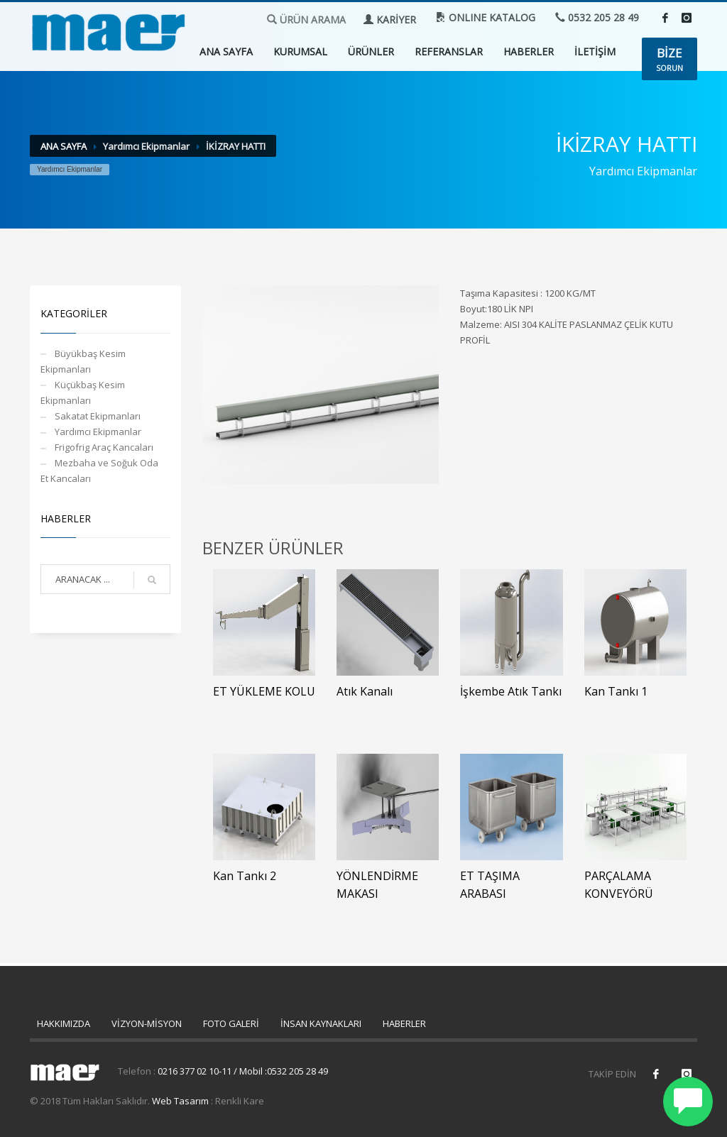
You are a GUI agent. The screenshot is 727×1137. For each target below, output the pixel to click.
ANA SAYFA (226, 51)
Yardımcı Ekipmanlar (98, 431)
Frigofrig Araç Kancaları (104, 447)
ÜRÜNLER (371, 51)
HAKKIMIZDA (63, 1023)
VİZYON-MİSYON (146, 1023)
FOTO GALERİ (231, 1023)
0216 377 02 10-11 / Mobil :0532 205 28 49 (243, 1071)
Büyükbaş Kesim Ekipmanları (83, 361)
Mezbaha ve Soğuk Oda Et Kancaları (99, 470)
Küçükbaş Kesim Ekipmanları (82, 392)
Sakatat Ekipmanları (98, 416)
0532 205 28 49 (597, 17)
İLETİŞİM (595, 51)
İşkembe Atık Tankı (511, 691)
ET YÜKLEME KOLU (264, 691)
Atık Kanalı (365, 691)
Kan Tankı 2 (244, 876)
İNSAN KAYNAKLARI (320, 1023)
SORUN (669, 59)
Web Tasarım (180, 1100)
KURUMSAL (300, 51)
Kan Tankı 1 (615, 691)
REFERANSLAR (449, 51)
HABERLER (528, 51)
